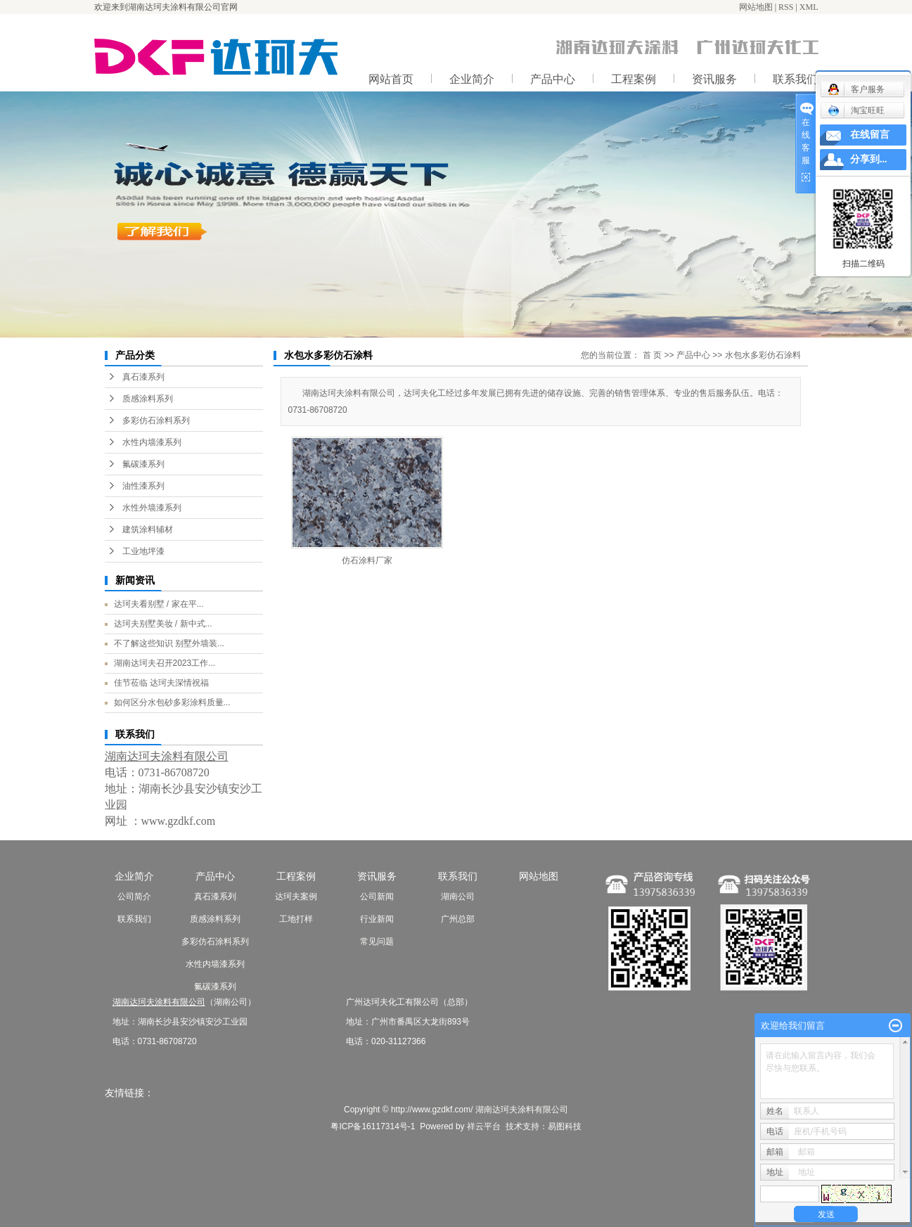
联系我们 (134, 919)
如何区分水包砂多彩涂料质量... (172, 702)
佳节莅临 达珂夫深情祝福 (161, 683)
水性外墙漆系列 (151, 508)
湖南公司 (458, 896)
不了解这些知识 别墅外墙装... (169, 643)
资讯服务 (714, 79)
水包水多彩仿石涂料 (763, 355)
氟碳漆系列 (143, 464)
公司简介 (134, 896)
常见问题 (377, 941)
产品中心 (552, 79)
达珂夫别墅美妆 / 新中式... (163, 624)
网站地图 (756, 7)
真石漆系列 (143, 377)
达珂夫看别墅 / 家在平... (159, 604)
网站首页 (390, 79)
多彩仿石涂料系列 (156, 420)
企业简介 (471, 79)
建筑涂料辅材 (147, 529)
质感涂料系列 (147, 399)
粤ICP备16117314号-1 (372, 1126)
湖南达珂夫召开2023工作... (165, 663)
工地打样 (296, 919)
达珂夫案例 (296, 896)
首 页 (652, 355)
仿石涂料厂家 (367, 560)
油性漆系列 (143, 486)
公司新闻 (377, 896)
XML (808, 7)
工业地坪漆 (143, 551)
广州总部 (458, 919)
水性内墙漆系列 (151, 442)
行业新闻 (377, 919)
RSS (785, 7)
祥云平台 (484, 1126)
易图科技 (565, 1126)
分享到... (868, 159)
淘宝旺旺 (856, 110)
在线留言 (869, 134)
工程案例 (633, 79)
